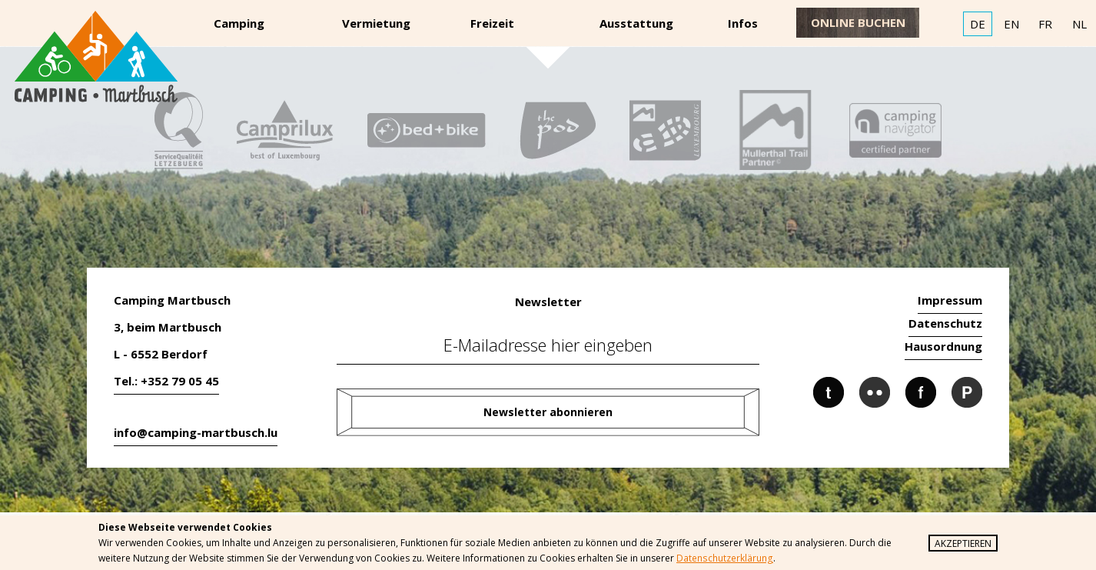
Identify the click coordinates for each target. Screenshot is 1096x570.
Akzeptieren (963, 543)
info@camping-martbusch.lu (195, 432)
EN (1011, 24)
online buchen (858, 22)
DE (977, 24)
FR (1045, 24)
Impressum (950, 300)
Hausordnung (943, 346)
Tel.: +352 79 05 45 (166, 380)
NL (1079, 24)
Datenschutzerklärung (724, 558)
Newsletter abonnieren (548, 412)
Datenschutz (945, 323)
